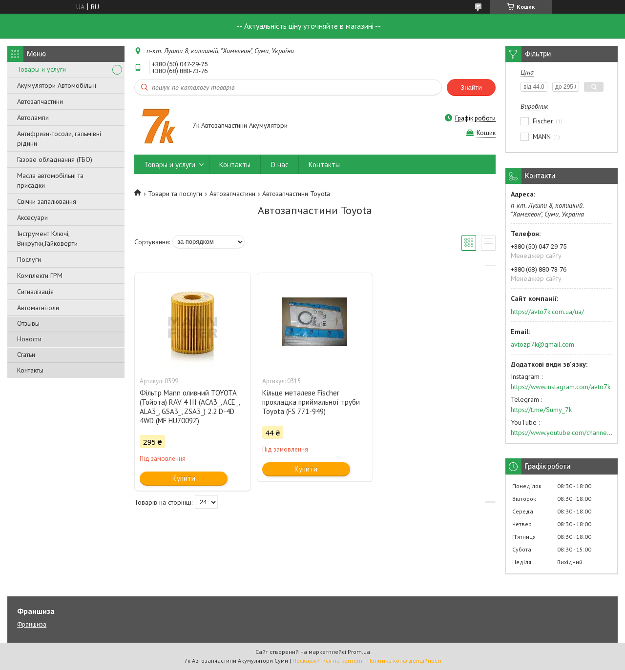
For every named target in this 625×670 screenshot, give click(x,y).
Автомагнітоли (38, 307)
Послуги (29, 259)
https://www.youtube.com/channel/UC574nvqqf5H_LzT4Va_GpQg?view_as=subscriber (561, 432)
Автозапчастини (40, 101)
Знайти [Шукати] (471, 87)
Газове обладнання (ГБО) (54, 159)
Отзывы (28, 323)
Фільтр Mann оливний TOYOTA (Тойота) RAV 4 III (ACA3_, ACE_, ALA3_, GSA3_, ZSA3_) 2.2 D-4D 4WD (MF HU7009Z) (189, 406)
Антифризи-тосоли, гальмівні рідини (59, 138)
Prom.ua (359, 651)
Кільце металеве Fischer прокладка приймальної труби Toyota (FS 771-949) (311, 402)
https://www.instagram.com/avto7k (560, 386)
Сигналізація (35, 291)
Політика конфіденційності (404, 660)
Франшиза (31, 624)
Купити (183, 478)
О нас (280, 164)
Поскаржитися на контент (327, 660)
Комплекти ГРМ (39, 275)
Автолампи (33, 117)
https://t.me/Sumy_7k (541, 409)
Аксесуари (32, 217)
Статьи (26, 354)
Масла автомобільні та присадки (50, 180)
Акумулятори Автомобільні (56, 85)
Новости (29, 339)
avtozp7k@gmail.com (542, 344)
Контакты (30, 370)
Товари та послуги (175, 193)
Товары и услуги (41, 69)
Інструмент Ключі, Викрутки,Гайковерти (47, 238)
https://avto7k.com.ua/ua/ (547, 311)
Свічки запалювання (46, 201)
